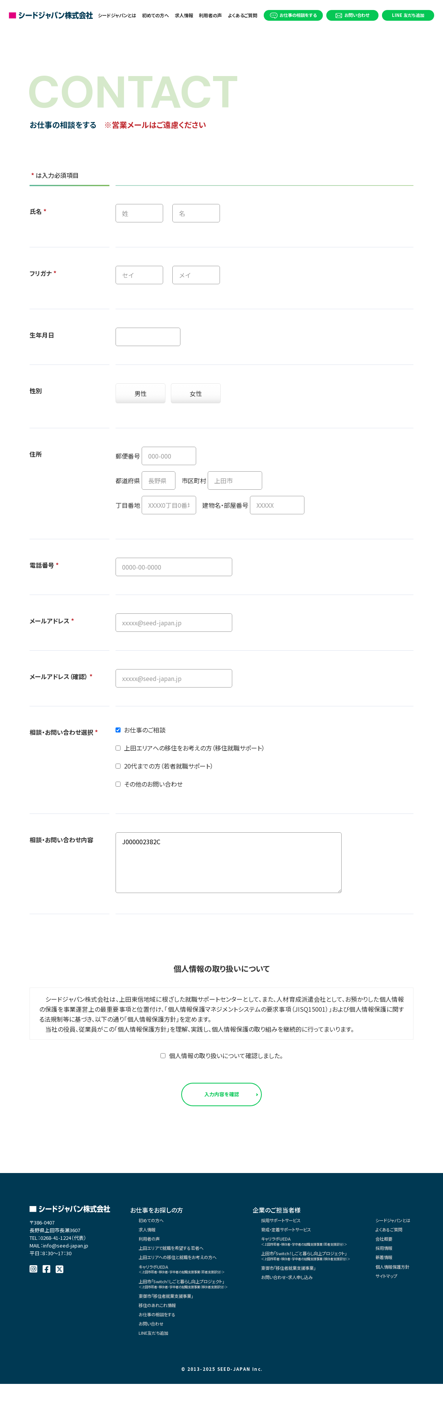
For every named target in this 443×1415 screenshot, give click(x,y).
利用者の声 (210, 15)
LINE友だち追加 (158, 1367)
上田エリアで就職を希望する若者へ (181, 1261)
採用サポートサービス (311, 1226)
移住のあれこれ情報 (163, 1332)
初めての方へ (155, 15)
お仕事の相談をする (293, 15)
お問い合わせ (352, 15)
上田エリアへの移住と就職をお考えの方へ (188, 1272)
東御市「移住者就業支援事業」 (175, 1321)
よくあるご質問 (243, 15)
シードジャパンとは (117, 15)
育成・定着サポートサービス (318, 1238)
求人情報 (184, 15)
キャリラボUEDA (199, 1287)
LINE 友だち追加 (408, 15)
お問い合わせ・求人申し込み (318, 1298)
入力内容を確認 (221, 1097)
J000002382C (229, 862)
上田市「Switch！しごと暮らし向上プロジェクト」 (201, 1305)
